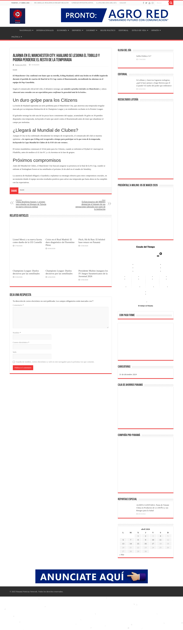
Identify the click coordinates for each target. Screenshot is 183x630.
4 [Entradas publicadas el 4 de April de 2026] (160, 536)
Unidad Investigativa (82, 3)
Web (15, 352)
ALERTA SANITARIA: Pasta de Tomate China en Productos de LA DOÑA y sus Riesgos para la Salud (152, 508)
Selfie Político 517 (143, 56)
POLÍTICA (16, 37)
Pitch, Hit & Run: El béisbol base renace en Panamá (91, 240)
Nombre (17, 332)
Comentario (18, 305)
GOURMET (90, 30)
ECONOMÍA (62, 30)
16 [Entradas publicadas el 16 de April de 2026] (146, 543)
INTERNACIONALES (45, 30)
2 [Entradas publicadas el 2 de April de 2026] (145, 536)
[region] (145, 342)
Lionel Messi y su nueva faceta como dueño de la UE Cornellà (27, 240)
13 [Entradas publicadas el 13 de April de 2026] (123, 543)
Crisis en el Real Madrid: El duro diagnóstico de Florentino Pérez (60, 242)
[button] (124, 341)
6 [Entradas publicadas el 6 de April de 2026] (123, 540)
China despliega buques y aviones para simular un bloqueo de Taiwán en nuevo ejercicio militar (32, 203)
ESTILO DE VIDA (139, 30)
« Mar (121, 554)
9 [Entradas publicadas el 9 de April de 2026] (145, 540)
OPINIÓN (155, 30)
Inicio (14, 30)
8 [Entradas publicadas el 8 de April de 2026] (138, 540)
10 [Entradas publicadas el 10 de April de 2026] (153, 540)
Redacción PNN (20, 65)
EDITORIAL (123, 30)
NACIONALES (26, 30)
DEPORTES (76, 30)
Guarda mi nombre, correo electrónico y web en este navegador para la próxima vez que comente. (55, 362)
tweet (15, 70)
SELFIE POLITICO (107, 30)
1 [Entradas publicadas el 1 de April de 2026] (138, 536)
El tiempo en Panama (145, 306)
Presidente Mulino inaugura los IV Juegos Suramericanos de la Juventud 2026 (93, 273)
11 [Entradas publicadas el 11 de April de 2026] (161, 540)
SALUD (123, 3)
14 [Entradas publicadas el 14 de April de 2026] (131, 543)
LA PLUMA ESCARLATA (106, 3)
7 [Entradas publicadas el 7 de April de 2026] (130, 540)
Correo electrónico (21, 342)
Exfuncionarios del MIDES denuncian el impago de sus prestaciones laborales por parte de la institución (89, 204)
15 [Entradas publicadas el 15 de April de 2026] (138, 543)
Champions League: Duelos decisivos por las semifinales (26, 272)
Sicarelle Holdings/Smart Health (51, 3)
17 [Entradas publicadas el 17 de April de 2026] (153, 543)
